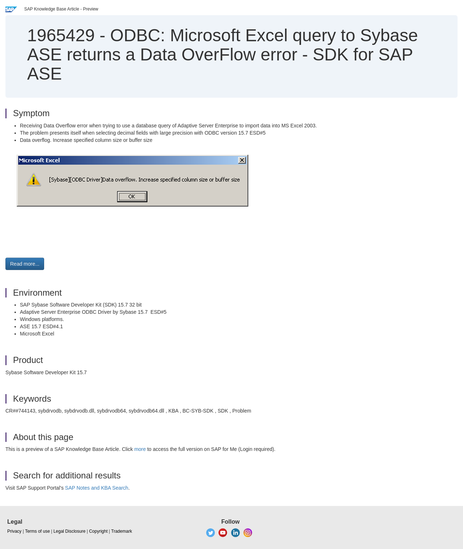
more (140, 449)
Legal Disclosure (70, 531)
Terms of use (37, 531)
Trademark (121, 531)
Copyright (98, 531)
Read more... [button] (24, 264)
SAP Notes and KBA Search (96, 488)
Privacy (14, 531)
